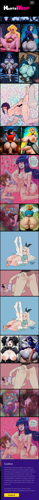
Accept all (11, 495)
